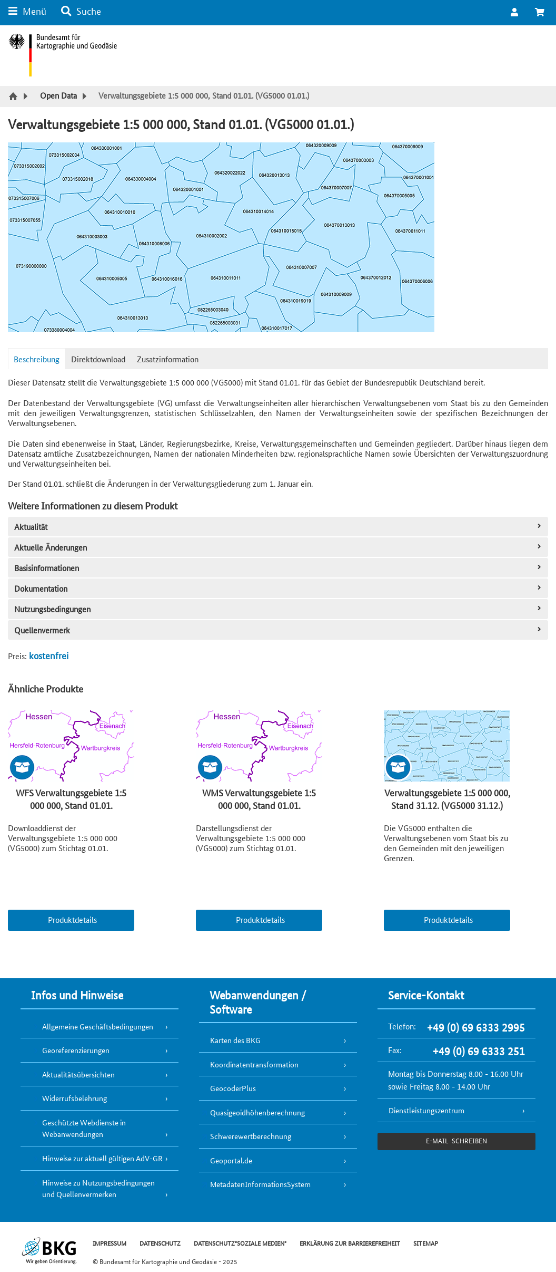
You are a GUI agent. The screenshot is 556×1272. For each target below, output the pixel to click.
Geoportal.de (231, 1160)
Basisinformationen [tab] (278, 567)
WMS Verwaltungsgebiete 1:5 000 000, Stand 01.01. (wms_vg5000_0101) (259, 805)
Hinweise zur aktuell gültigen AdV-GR (102, 1158)
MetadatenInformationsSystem (260, 1184)
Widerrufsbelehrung (74, 1098)
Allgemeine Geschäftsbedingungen (97, 1026)
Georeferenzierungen (76, 1050)
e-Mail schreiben (456, 1140)
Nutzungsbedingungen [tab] (278, 608)
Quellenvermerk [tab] (278, 629)
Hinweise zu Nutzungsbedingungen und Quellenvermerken (98, 1188)
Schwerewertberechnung (250, 1136)
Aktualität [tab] (278, 526)
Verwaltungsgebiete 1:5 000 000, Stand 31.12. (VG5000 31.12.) (447, 798)
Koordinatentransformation (254, 1064)
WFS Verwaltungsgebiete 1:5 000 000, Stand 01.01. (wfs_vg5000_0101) (71, 805)
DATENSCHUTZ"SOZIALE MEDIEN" (240, 1243)
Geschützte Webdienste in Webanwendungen (84, 1128)
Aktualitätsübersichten (78, 1074)
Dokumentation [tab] (278, 588)
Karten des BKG (235, 1040)
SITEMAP (425, 1243)
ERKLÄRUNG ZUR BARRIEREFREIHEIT (350, 1243)
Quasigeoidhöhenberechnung (257, 1112)
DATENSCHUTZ (160, 1243)
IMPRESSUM (109, 1243)
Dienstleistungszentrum (426, 1110)
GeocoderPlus (233, 1088)
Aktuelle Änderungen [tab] (278, 547)
